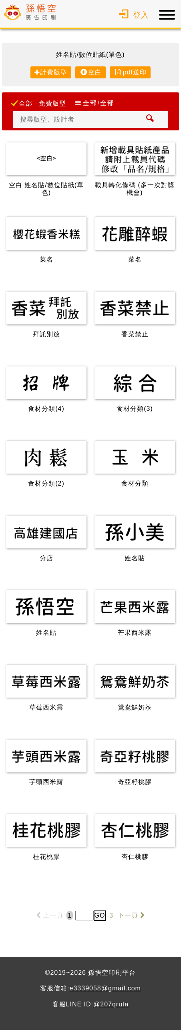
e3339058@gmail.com (105, 988)
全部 (25, 103)
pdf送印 (135, 72)
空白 (95, 72)
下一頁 (132, 915)
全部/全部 (98, 103)
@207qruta (111, 1004)
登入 (133, 15)
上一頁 (48, 915)
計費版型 (53, 72)
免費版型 (52, 103)
